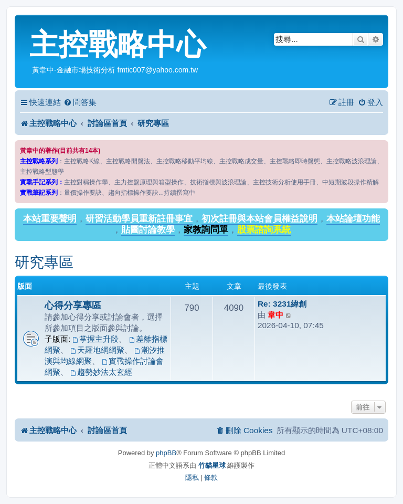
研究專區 (44, 262)
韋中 (275, 314)
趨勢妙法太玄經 (101, 372)
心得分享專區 (73, 305)
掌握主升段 (96, 338)
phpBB (166, 453)
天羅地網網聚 (97, 349)
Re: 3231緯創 (282, 303)
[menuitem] (80, 102)
